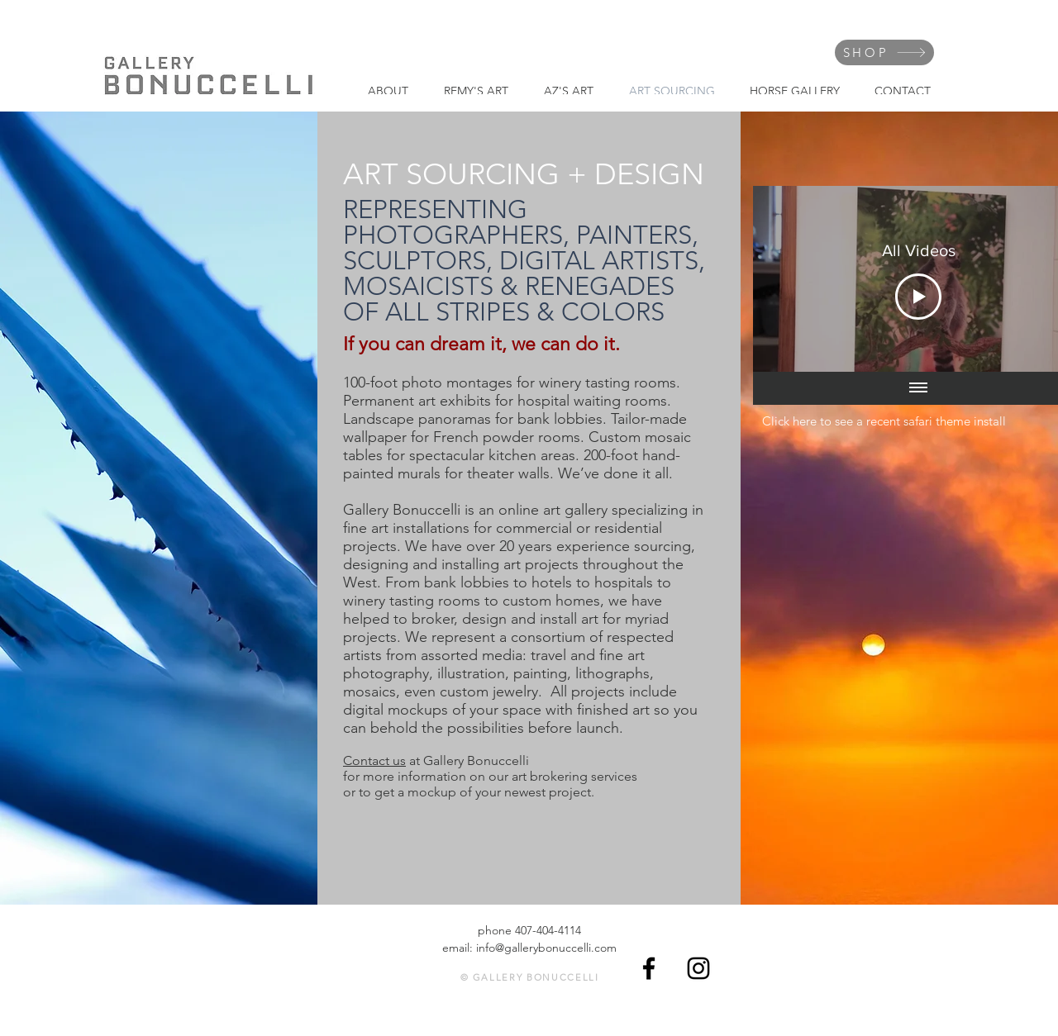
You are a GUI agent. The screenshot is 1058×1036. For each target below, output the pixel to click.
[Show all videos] (918, 388)
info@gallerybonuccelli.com (546, 947)
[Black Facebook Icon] (649, 968)
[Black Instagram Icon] (698, 968)
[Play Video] (918, 296)
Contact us (374, 760)
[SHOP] (884, 52)
